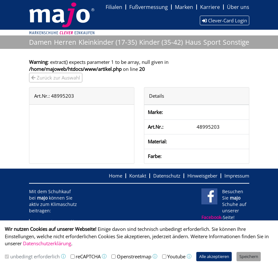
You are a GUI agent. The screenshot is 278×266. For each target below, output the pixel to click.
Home (115, 175)
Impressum (236, 175)
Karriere (210, 7)
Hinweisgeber (202, 175)
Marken (184, 7)
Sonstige (236, 42)
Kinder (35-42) (161, 42)
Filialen (114, 7)
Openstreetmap (134, 256)
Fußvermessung (148, 7)
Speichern (248, 256)
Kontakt (137, 175)
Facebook (211, 217)
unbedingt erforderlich (35, 256)
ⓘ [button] (63, 256)
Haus (193, 42)
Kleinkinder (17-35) (108, 42)
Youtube (176, 256)
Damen (40, 42)
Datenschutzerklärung (47, 243)
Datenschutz (166, 175)
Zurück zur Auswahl (55, 77)
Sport (212, 42)
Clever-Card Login (224, 20)
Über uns (238, 7)
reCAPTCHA (88, 256)
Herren (65, 42)
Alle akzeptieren (214, 256)
